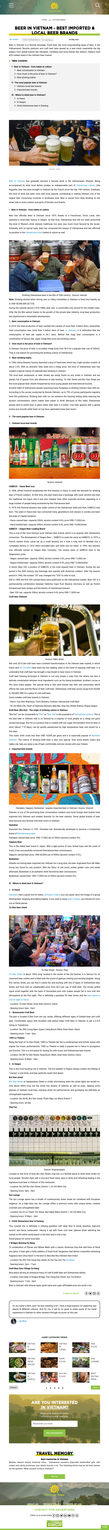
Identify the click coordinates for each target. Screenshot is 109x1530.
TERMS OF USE (74, 1504)
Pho (41, 714)
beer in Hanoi (74, 899)
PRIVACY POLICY (52, 1504)
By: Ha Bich (14, 39)
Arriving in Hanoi (52, 894)
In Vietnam (71, 330)
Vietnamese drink (34, 232)
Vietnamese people (26, 833)
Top (105, 1527)
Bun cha (51, 714)
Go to (54, 1477)
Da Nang (70, 1260)
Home (44, 20)
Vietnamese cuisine (83, 714)
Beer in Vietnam (17, 181)
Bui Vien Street (16, 1081)
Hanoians (13, 894)
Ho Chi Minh (25, 667)
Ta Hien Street (16, 974)
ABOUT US (32, 1504)
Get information (54, 1433)
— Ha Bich (18, 1321)
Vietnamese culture (85, 185)
